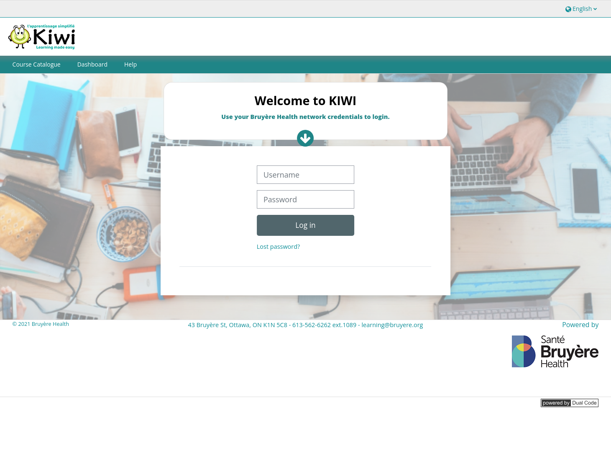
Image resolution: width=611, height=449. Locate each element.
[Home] (42, 36)
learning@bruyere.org (392, 325)
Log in (305, 225)
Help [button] (130, 64)
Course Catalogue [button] (37, 64)
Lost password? (278, 246)
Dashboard (92, 64)
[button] (580, 8)
